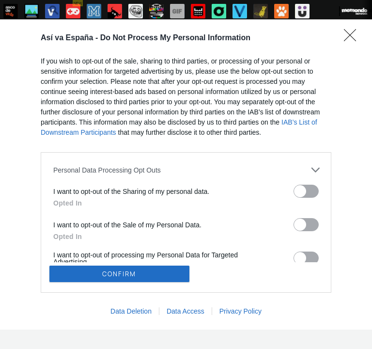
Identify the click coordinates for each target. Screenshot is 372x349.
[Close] (353, 38)
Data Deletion (131, 311)
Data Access (185, 311)
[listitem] (186, 170)
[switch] (306, 191)
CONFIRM (119, 274)
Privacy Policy (240, 311)
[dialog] (186, 174)
